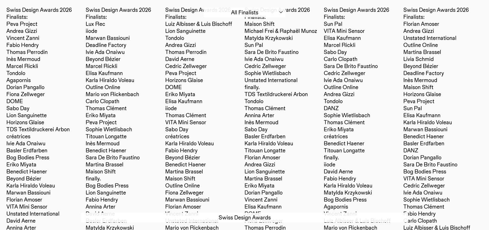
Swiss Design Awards (245, 217)
